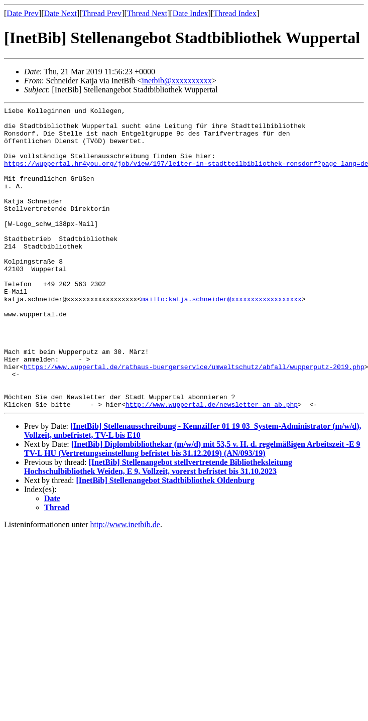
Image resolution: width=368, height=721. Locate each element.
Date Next (60, 13)
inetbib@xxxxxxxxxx (177, 80)
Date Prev (23, 13)
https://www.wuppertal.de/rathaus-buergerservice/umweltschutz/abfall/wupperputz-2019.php (194, 419)
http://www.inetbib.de (125, 584)
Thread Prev (101, 13)
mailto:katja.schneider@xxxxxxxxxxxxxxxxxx (221, 337)
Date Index (190, 13)
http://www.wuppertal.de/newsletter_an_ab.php (212, 464)
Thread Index (235, 13)
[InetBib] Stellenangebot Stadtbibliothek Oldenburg (165, 540)
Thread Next (147, 13)
